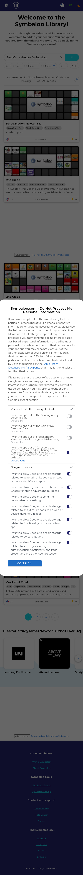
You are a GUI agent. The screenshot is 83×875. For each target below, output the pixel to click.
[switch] (69, 416)
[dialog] (41, 438)
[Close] (76, 306)
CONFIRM (25, 563)
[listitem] (41, 409)
